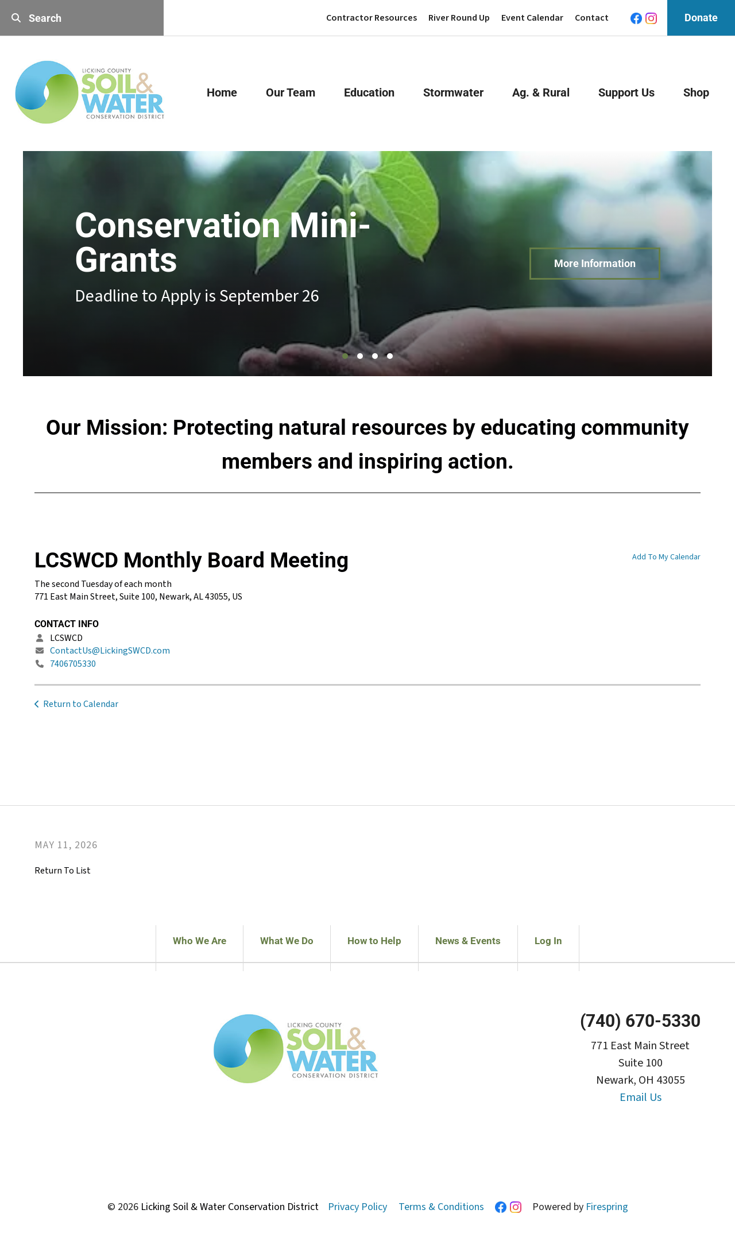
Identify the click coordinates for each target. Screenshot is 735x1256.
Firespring (607, 1207)
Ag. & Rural (541, 92)
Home (222, 92)
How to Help (374, 940)
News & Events (468, 940)
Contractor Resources (371, 17)
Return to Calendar (80, 704)
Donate (701, 17)
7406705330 (73, 664)
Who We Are (199, 940)
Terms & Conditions (441, 1207)
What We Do (287, 940)
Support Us (626, 92)
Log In (548, 940)
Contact (592, 17)
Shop (696, 92)
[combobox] (82, 18)
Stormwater (453, 92)
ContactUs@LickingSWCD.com (110, 650)
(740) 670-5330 (640, 1021)
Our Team (290, 92)
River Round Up (459, 17)
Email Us (641, 1097)
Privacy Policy (357, 1207)
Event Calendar (532, 17)
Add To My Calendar (666, 557)
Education (369, 92)
